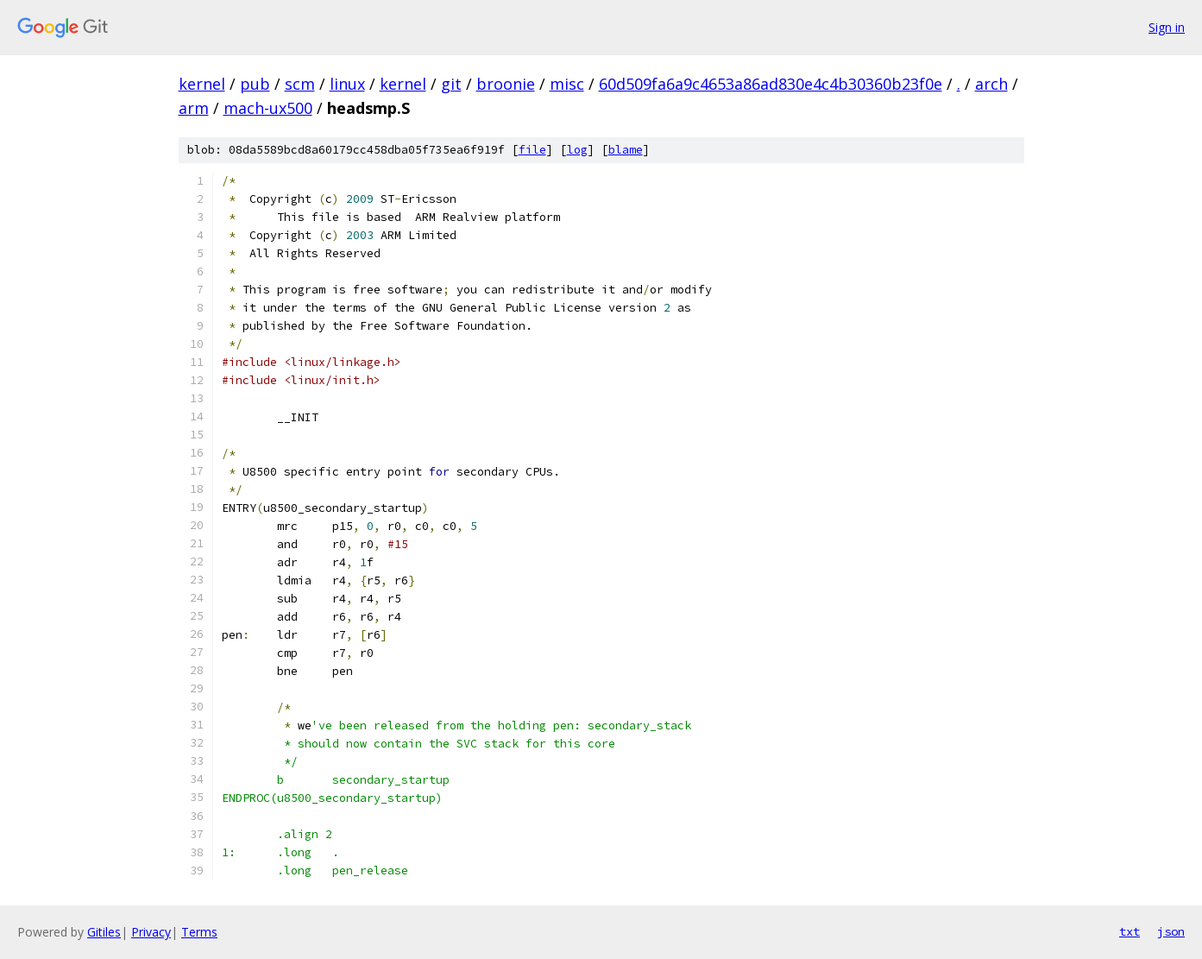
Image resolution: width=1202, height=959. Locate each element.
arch (991, 83)
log (577, 149)
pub (255, 83)
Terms (199, 932)
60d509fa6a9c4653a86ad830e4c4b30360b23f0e (770, 83)
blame (625, 149)
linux (347, 83)
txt (1129, 931)
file (532, 149)
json (1171, 931)
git (451, 83)
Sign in (1167, 27)
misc (567, 83)
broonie (505, 83)
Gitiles (104, 932)
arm (194, 108)
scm (300, 83)
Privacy (151, 932)
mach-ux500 (267, 108)
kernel (202, 83)
